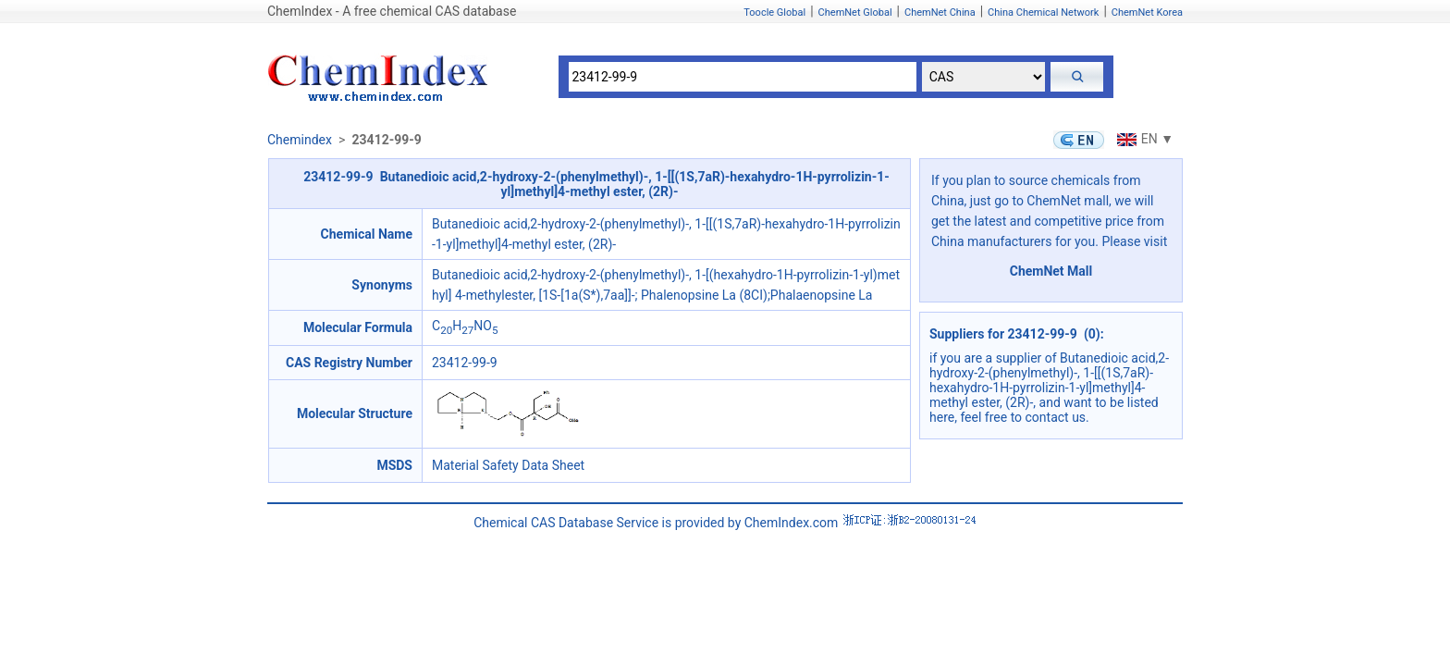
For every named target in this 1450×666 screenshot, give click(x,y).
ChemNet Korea (1147, 12)
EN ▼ (1143, 138)
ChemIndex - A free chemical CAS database (391, 11)
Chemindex (299, 139)
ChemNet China (940, 12)
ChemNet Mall (1051, 271)
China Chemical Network (1043, 12)
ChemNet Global (855, 12)
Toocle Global (774, 12)
